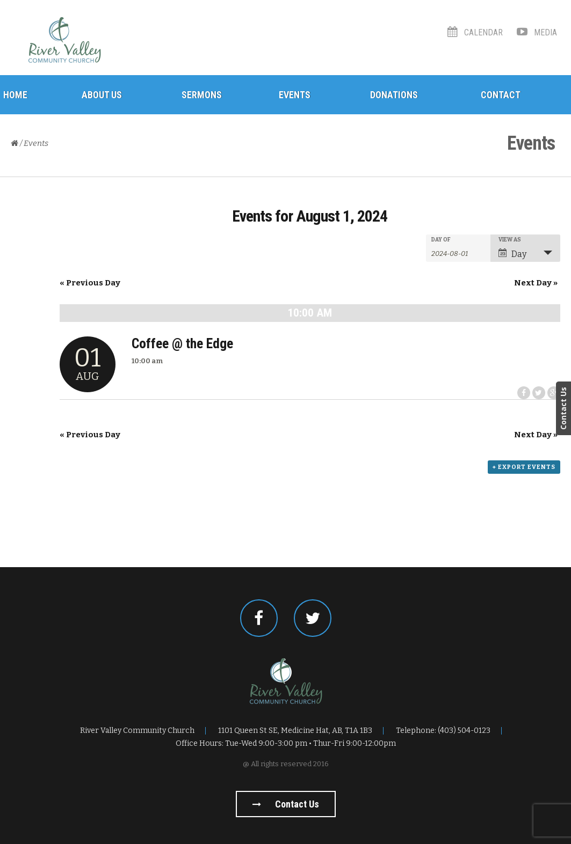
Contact (501, 94)
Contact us (285, 804)
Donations (394, 94)
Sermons (202, 94)
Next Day (536, 283)
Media (537, 32)
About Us (102, 94)
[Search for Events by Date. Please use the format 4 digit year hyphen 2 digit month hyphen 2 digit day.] (458, 253)
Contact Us (563, 408)
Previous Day (90, 283)
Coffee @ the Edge (182, 343)
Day (512, 253)
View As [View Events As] (509, 240)
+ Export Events (524, 467)
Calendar (475, 32)
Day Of (441, 240)
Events (294, 94)
